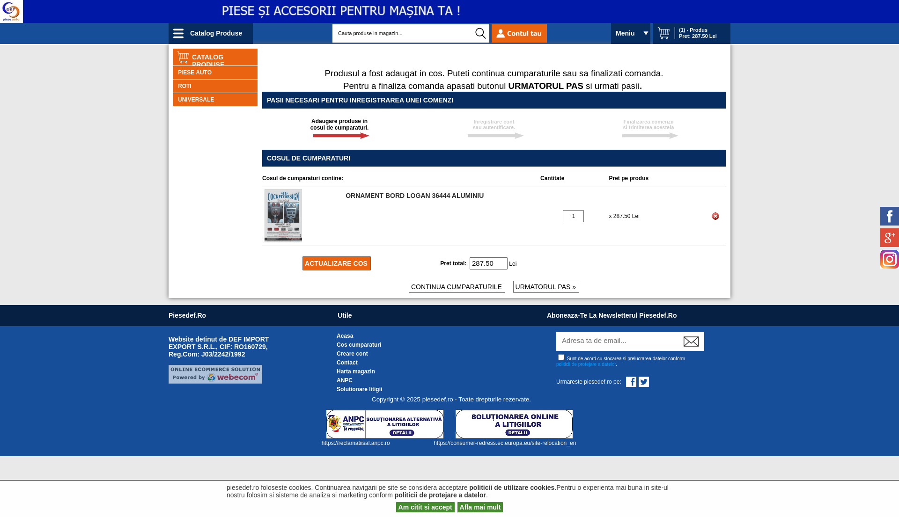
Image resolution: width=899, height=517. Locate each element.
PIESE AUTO (195, 72)
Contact (347, 362)
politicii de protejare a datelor (586, 364)
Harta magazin (356, 371)
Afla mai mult (480, 507)
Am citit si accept (425, 507)
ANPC (345, 380)
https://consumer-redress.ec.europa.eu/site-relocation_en (505, 443)
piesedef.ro (187, 315)
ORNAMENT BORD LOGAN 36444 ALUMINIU (415, 195)
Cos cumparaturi (359, 345)
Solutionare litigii (359, 389)
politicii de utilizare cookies (511, 487)
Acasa (345, 336)
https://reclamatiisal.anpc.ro (356, 443)
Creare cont (352, 353)
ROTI (185, 86)
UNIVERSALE (196, 99)
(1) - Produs (693, 30)
